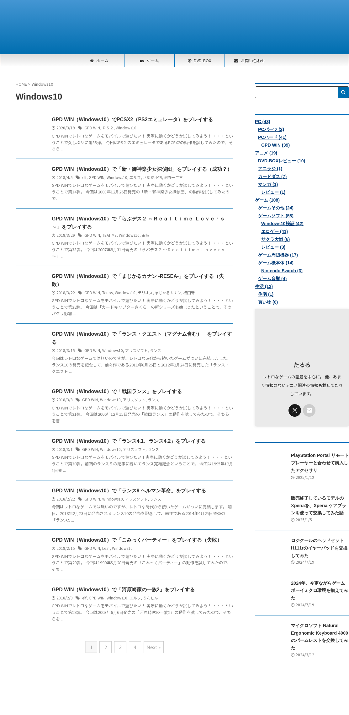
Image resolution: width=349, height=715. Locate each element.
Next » (153, 647)
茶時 (145, 235)
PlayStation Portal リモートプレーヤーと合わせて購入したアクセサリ (319, 463)
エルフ (134, 177)
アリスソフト (136, 350)
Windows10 (126, 127)
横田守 (188, 292)
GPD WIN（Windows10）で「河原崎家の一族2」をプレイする (123, 590)
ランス (155, 350)
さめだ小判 (151, 177)
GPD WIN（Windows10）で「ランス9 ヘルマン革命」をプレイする (129, 491)
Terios (107, 292)
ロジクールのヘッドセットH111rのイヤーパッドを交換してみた (319, 547)
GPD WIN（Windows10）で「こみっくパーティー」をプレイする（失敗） (137, 540)
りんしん (149, 598)
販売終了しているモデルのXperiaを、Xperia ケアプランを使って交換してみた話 (318, 505)
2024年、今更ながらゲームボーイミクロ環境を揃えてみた (319, 589)
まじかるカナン (168, 292)
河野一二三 (172, 177)
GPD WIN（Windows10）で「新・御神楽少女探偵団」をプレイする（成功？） (142, 169)
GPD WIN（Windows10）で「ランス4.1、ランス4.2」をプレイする (129, 441)
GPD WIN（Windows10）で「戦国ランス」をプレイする (117, 391)
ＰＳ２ (108, 127)
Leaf (105, 548)
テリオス (144, 292)
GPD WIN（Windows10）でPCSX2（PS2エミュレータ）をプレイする (132, 119)
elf (84, 177)
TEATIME (109, 235)
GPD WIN (92, 127)
